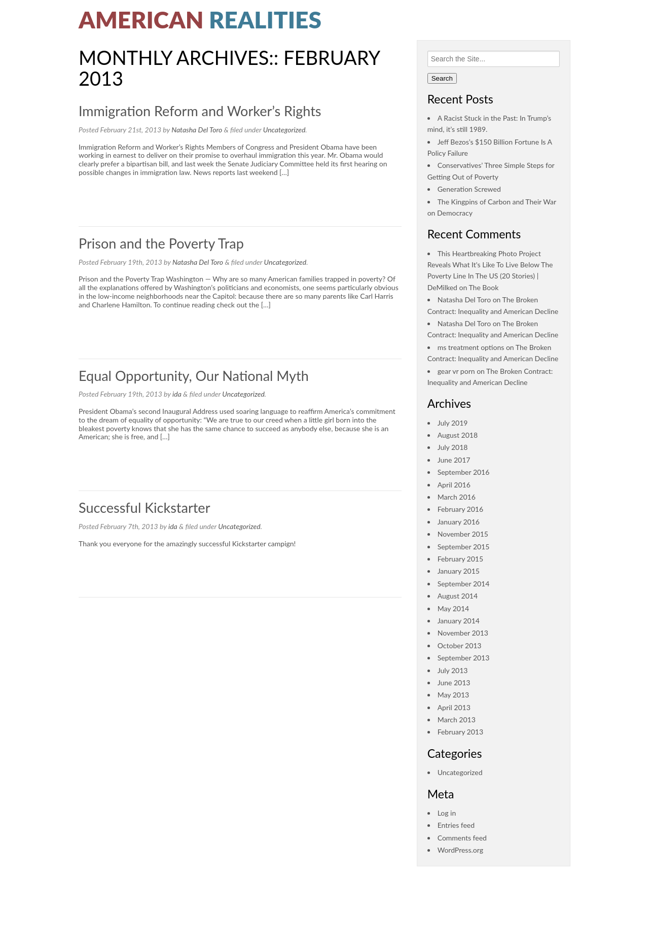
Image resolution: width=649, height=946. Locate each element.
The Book (483, 287)
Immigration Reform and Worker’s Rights (200, 110)
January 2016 (459, 521)
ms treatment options (471, 347)
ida (177, 394)
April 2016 (454, 484)
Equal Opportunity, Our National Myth (194, 375)
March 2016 (457, 497)
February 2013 (460, 731)
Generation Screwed (469, 189)
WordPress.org (460, 850)
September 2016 (464, 472)
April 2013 (454, 707)
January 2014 (459, 620)
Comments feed (462, 837)
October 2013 (460, 645)
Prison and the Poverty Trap (161, 243)
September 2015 (464, 546)
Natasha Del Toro (196, 129)
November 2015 (463, 534)
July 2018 (453, 447)
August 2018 (458, 435)
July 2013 (453, 670)
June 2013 (454, 682)
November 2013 (463, 632)
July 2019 (453, 422)
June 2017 (454, 460)
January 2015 (459, 571)
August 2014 (458, 595)
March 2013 (457, 719)
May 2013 (454, 694)
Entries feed (456, 825)
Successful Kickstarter (144, 507)
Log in (447, 813)
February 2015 (460, 558)
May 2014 (454, 608)
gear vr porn (456, 371)
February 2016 (460, 509)
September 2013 (464, 657)
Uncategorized (284, 129)
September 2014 (464, 583)
